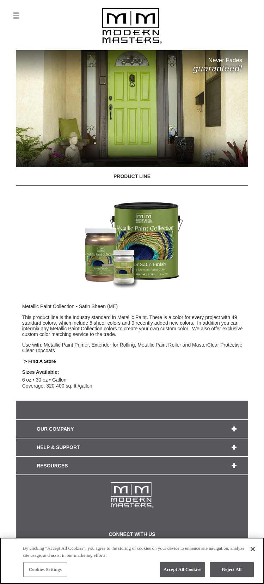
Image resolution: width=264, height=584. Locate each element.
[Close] (252, 549)
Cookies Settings (45, 569)
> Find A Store (40, 361)
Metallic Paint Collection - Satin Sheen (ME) (70, 306)
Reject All (232, 569)
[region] (132, 561)
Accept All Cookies (182, 569)
